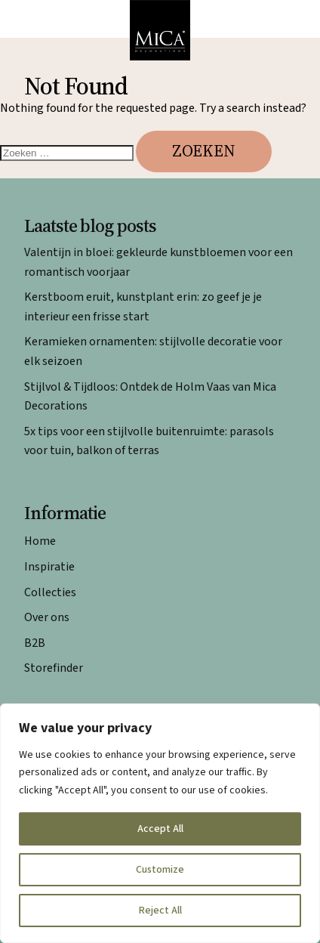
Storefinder (53, 668)
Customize (160, 869)
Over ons (46, 617)
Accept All (160, 828)
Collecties (50, 592)
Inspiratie (49, 566)
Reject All (160, 910)
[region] (160, 823)
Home (40, 541)
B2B (34, 643)
